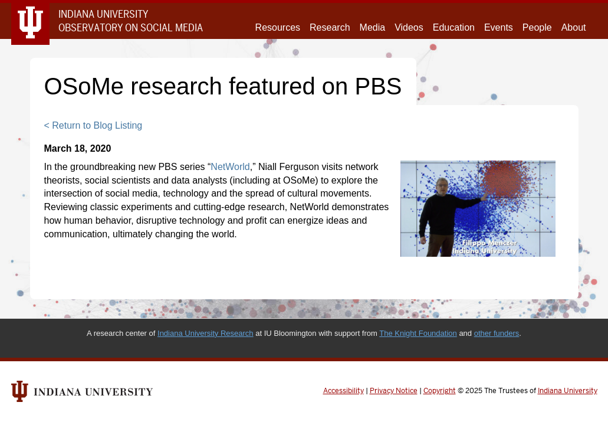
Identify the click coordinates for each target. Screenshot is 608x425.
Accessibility (343, 390)
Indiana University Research (205, 333)
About (573, 27)
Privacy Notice (394, 390)
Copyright (439, 390)
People (537, 27)
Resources (277, 27)
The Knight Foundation (418, 333)
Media (373, 27)
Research (330, 27)
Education (454, 27)
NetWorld (230, 167)
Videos (409, 27)
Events (498, 27)
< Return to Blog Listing (93, 125)
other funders (497, 333)
